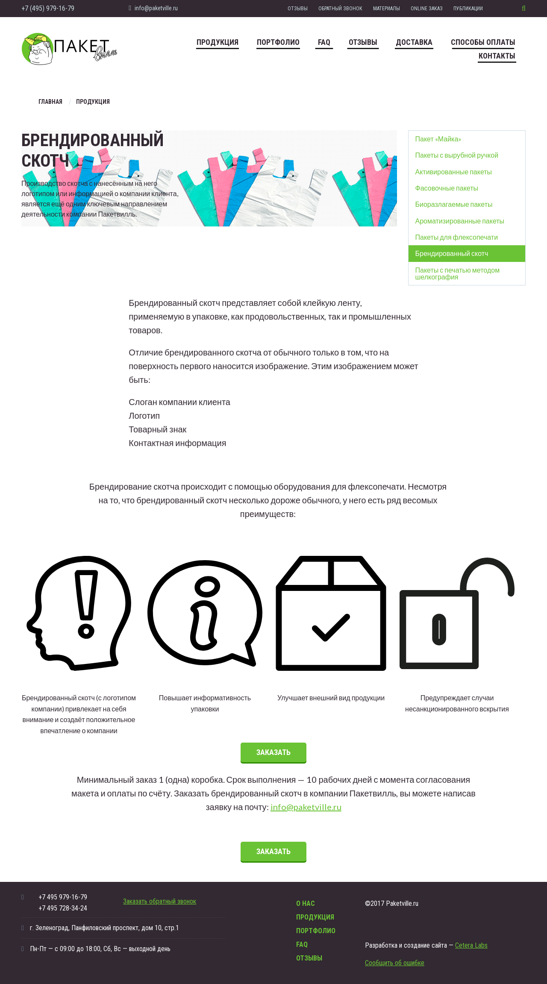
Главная (50, 101)
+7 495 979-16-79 (62, 897)
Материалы (386, 9)
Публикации (468, 9)
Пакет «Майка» (438, 139)
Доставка (414, 42)
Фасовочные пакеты (447, 188)
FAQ (324, 42)
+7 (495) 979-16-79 (47, 8)
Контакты (497, 55)
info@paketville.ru (153, 8)
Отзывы (298, 9)
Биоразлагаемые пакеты (454, 204)
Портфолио (278, 42)
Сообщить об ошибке (394, 963)
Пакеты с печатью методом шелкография (457, 273)
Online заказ (427, 9)
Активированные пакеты (453, 171)
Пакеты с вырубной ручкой (457, 155)
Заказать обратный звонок (159, 901)
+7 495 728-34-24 (62, 908)
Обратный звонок (340, 9)
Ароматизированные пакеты (460, 221)
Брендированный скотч (451, 253)
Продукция (217, 42)
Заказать (273, 752)
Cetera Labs (471, 945)
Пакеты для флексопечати (456, 237)
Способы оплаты (483, 42)
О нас (305, 903)
